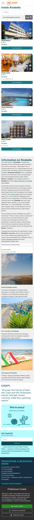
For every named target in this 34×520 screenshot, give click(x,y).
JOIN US (17, 443)
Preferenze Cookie (17, 515)
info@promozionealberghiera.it (10, 473)
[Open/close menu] (3, 2)
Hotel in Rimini (14, 194)
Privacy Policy (5, 477)
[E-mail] (17, 439)
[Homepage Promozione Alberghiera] (12, 3)
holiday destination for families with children (16, 182)
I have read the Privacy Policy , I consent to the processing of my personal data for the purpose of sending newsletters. (15, 450)
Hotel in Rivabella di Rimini (9, 239)
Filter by (17, 12)
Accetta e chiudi (17, 506)
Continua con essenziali (17, 510)
